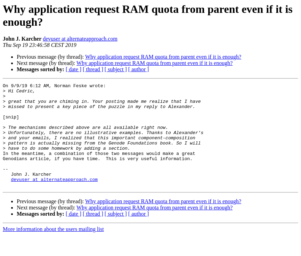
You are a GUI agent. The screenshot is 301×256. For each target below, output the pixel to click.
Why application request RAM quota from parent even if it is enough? (163, 57)
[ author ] (138, 69)
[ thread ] (93, 69)
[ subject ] (116, 69)
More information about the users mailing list (53, 250)
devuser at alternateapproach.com (80, 39)
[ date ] (73, 69)
